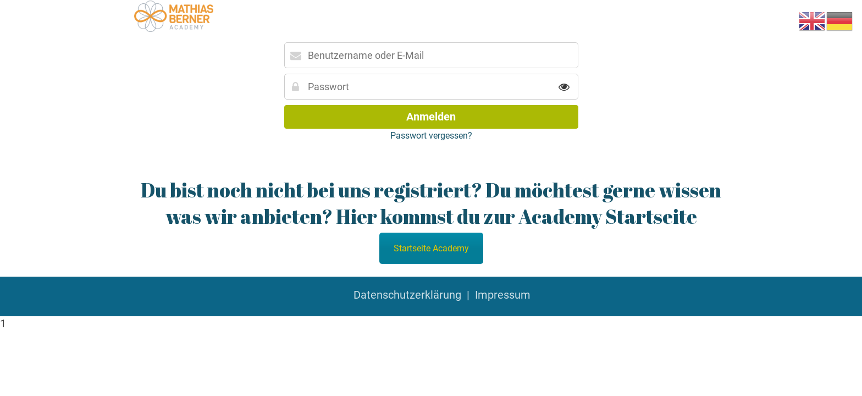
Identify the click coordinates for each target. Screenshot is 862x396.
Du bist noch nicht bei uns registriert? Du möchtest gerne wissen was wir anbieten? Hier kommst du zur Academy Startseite (431, 203)
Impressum (503, 294)
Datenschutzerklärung (407, 294)
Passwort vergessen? (431, 135)
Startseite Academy (431, 248)
